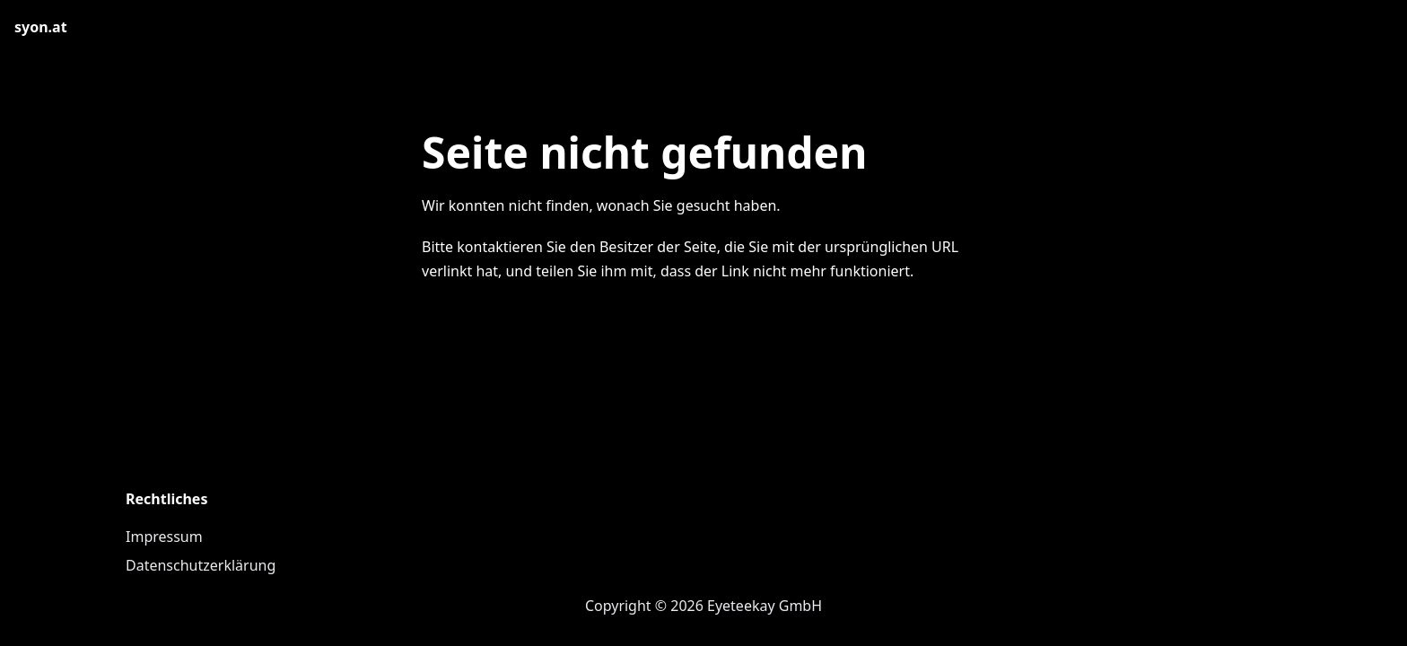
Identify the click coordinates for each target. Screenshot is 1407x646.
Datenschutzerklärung (200, 565)
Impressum (164, 536)
